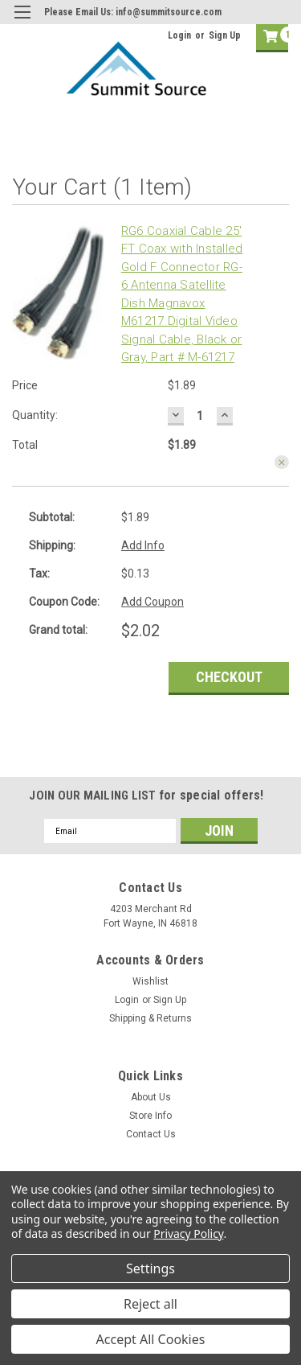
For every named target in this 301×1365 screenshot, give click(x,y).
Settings (150, 1268)
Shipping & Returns (150, 1018)
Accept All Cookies (150, 1339)
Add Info (143, 545)
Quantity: (35, 415)
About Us (151, 1097)
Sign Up (225, 35)
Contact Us (151, 1134)
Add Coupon (152, 601)
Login (179, 35)
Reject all (150, 1304)
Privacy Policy (188, 1233)
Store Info (150, 1115)
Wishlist (150, 981)
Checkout (229, 676)
